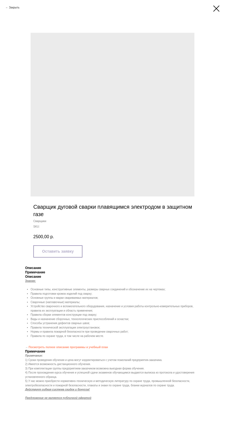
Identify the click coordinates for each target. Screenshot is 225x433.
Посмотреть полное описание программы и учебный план (68, 347)
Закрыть (14, 7)
